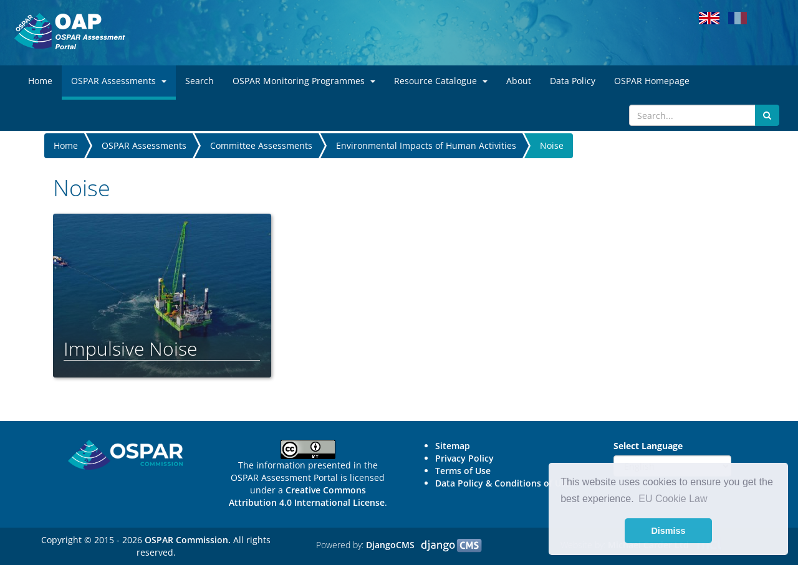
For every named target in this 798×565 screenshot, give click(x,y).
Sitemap (452, 446)
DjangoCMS (390, 545)
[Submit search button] (767, 115)
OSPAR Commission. (188, 540)
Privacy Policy (464, 458)
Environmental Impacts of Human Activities (426, 145)
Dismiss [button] (668, 531)
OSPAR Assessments (144, 145)
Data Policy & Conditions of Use (502, 483)
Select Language (648, 446)
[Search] (692, 115)
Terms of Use (463, 471)
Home (66, 145)
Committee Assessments (261, 145)
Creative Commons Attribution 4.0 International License (307, 496)
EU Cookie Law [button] (672, 498)
